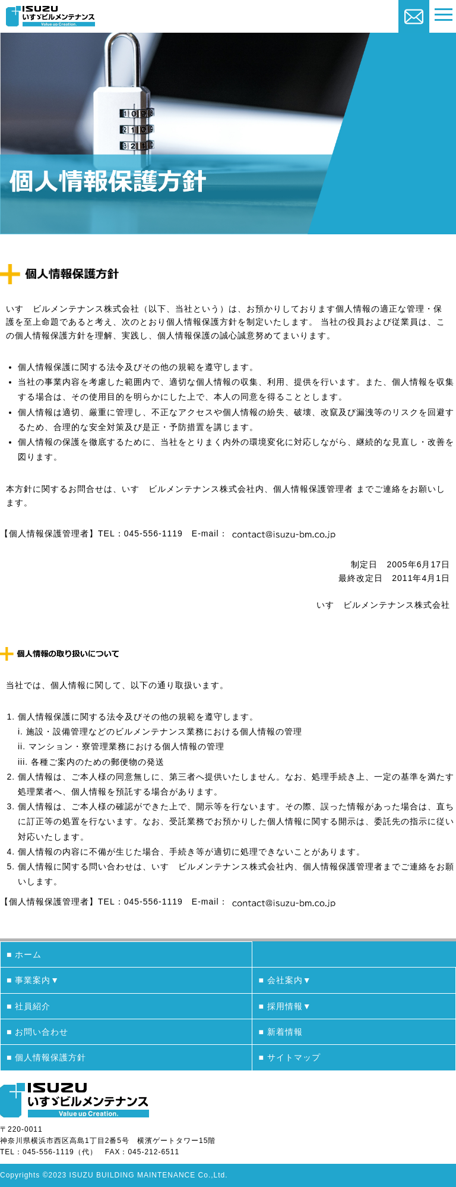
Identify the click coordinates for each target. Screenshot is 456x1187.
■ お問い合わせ (37, 1032)
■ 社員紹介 (28, 1006)
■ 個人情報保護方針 (46, 1057)
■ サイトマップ (289, 1057)
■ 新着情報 (280, 1032)
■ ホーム (24, 954)
